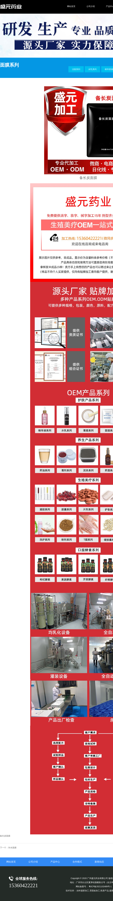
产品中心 (55, 862)
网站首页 (11, 862)
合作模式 (77, 862)
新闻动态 (99, 862)
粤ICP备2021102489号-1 (100, 886)
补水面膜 (12, 847)
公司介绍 (33, 862)
